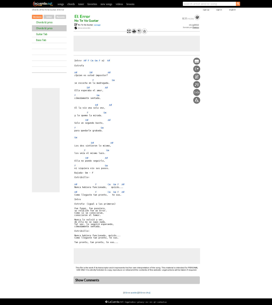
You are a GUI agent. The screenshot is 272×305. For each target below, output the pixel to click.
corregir (97, 25)
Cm (92, 60)
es (147, 302)
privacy (140, 302)
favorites (92, 4)
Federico (196, 27)
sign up (206, 9)
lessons (130, 4)
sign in (219, 9)
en (151, 302)
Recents (61, 17)
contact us (162, 302)
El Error (82, 16)
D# (91, 72)
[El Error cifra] (144, 292)
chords (71, 4)
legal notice (130, 302)
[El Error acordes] (130, 292)
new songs (106, 4)
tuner (81, 4)
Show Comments (87, 280)
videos (119, 4)
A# (85, 60)
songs (61, 4)
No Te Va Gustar (86, 21)
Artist (49, 17)
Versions (37, 17)
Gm (96, 60)
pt (155, 302)
